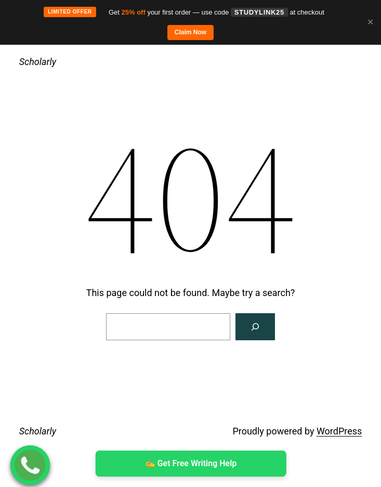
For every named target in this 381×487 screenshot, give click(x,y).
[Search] (255, 326)
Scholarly (37, 61)
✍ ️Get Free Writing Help (190, 463)
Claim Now (190, 32)
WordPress (339, 431)
